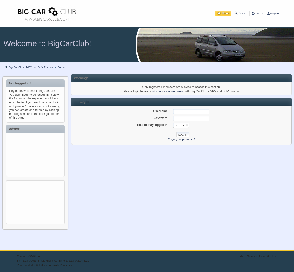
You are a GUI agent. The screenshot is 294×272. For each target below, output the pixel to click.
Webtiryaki (34, 256)
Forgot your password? (181, 139)
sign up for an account (168, 91)
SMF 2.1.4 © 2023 (26, 261)
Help (242, 256)
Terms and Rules (256, 256)
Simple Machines (47, 261)
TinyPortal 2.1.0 (65, 261)
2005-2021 (83, 261)
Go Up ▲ (272, 256)
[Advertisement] (35, 154)
